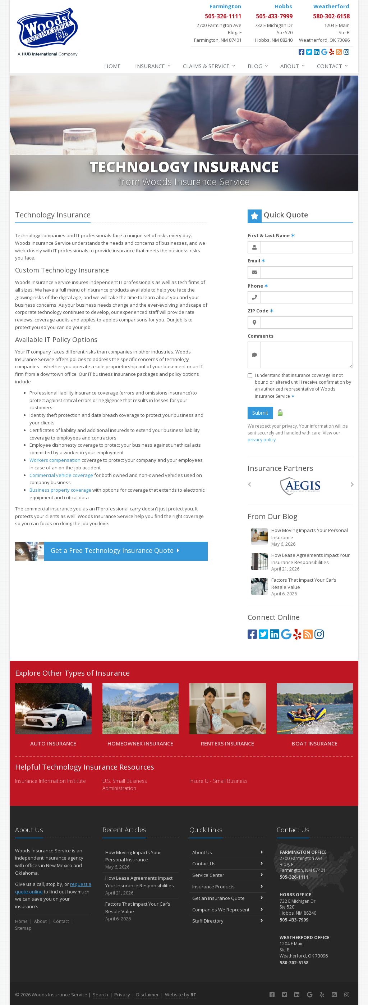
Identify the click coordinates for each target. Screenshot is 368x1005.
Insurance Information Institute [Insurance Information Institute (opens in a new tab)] (50, 781)
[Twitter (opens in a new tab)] (309, 52)
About (292, 66)
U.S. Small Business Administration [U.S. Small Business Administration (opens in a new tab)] (124, 785)
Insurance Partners (280, 468)
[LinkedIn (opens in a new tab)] (316, 52)
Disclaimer (147, 994)
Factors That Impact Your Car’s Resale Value (300, 587)
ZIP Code (260, 310)
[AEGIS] (300, 486)
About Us (227, 852)
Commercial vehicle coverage (61, 475)
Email (256, 260)
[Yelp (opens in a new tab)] (331, 52)
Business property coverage (60, 490)
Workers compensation (54, 460)
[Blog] (339, 52)
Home (112, 65)
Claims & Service (209, 66)
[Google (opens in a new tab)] (324, 52)
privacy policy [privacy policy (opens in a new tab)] (262, 440)
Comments (260, 336)
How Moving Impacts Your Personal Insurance (300, 537)
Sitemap (23, 928)
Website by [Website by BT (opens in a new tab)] (180, 994)
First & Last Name (271, 235)
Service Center (227, 875)
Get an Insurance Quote (227, 898)
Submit (260, 412)
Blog (258, 66)
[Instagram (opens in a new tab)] (346, 52)
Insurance (153, 66)
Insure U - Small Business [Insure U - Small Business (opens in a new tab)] (218, 781)
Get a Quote (98, 551)
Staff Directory (227, 921)
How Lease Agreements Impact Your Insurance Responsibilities (300, 562)
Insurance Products (227, 886)
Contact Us (227, 863)
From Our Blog (273, 516)
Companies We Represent (227, 909)
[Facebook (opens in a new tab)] (301, 52)
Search (100, 994)
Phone (258, 286)
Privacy (122, 994)
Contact (333, 66)
